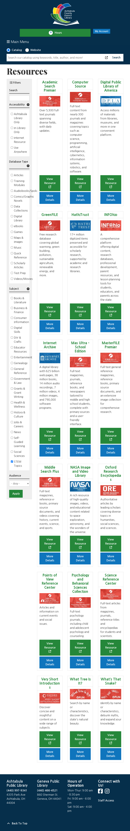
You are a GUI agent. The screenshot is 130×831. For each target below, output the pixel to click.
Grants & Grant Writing (19, 392)
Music (17, 247)
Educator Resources (20, 349)
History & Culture (19, 414)
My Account (101, 31)
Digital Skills (18, 329)
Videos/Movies (23, 278)
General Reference (20, 371)
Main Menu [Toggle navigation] (18, 41)
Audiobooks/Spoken (27, 190)
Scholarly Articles (19, 265)
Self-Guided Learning (19, 441)
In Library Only (19, 130)
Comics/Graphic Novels (24, 198)
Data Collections (21, 208)
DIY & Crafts (17, 339)
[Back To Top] (65, 823)
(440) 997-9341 (17, 790)
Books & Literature (20, 300)
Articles (18, 175)
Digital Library (18, 218)
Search (13, 90)
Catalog (17, 50)
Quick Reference (20, 255)
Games (18, 232)
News (17, 432)
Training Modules (19, 183)
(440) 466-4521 (47, 790)
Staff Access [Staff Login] (106, 800)
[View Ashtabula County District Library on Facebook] (100, 792)
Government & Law (22, 380)
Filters (15, 82)
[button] (19, 105)
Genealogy (20, 363)
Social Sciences (19, 453)
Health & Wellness (19, 404)
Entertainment (23, 357)
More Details (50, 198)
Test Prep (20, 273)
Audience (15, 475)
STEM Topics (18, 463)
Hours (60, 33)
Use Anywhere (20, 149)
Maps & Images (18, 239)
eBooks (18, 226)
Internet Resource (20, 139)
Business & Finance (20, 310)
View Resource (50, 181)
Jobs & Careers (18, 424)
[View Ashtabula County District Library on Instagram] (107, 792)
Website (35, 50)
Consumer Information (21, 320)
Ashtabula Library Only (20, 118)
